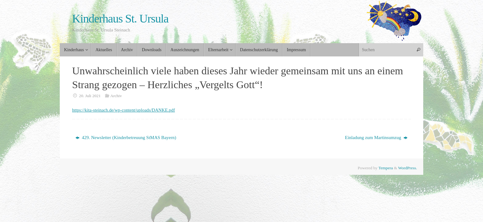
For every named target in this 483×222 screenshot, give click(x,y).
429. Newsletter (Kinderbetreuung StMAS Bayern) (125, 137)
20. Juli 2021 (90, 95)
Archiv (116, 95)
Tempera (385, 168)
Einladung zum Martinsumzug (376, 137)
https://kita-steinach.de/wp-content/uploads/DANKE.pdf (124, 110)
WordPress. (407, 168)
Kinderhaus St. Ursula (120, 18)
